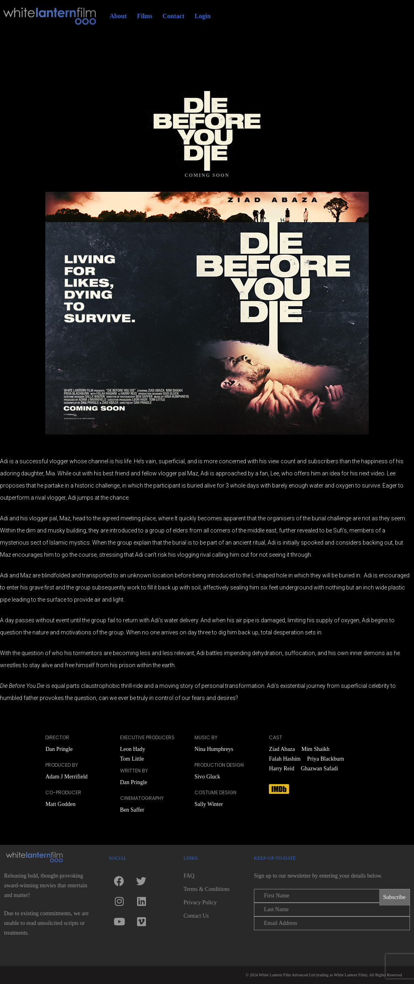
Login (202, 16)
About (118, 16)
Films (144, 16)
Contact (173, 16)
